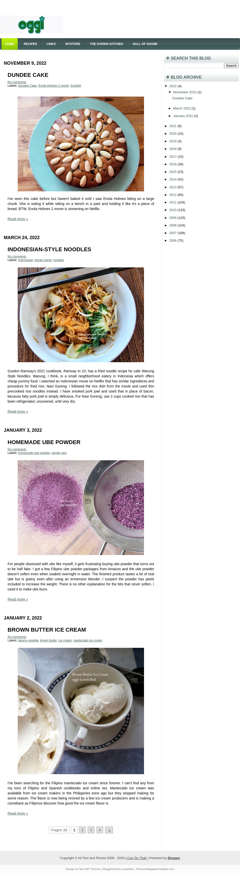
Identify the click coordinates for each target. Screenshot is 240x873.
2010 (173, 210)
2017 (173, 156)
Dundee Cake (28, 75)
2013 (173, 187)
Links (51, 44)
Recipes (30, 44)
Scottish (75, 85)
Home (9, 44)
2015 (173, 172)
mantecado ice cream (87, 640)
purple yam (59, 453)
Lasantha (127, 868)
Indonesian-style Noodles (49, 249)
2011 (173, 202)
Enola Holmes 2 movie (53, 85)
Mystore (72, 44)
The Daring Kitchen (106, 44)
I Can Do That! (136, 858)
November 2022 (185, 92)
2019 (173, 141)
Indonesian (25, 260)
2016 (173, 164)
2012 (173, 195)
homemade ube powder (34, 453)
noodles (58, 260)
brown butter (48, 640)
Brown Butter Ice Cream (47, 630)
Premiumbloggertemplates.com (155, 868)
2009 (173, 218)
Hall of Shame (145, 44)
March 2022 (182, 108)
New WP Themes (89, 868)
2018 (173, 149)
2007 (173, 233)
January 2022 (183, 116)
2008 (173, 225)
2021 (173, 126)
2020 (173, 133)
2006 (173, 240)
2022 (173, 86)
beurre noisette (28, 640)
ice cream (64, 640)
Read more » (18, 219)
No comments (17, 82)
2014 (173, 179)
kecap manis (43, 260)
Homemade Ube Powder (44, 442)
